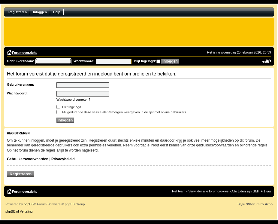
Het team (179, 191)
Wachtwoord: (84, 61)
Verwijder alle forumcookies (209, 191)
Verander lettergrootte (266, 61)
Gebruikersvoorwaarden (27, 159)
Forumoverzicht (24, 52)
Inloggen (40, 12)
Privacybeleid (62, 159)
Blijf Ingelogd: (145, 61)
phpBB (29, 204)
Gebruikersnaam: (20, 61)
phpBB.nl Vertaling (19, 211)
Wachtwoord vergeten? (73, 99)
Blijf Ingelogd (68, 107)
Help (56, 12)
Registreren (17, 12)
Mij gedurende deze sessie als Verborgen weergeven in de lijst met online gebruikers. (121, 112)
